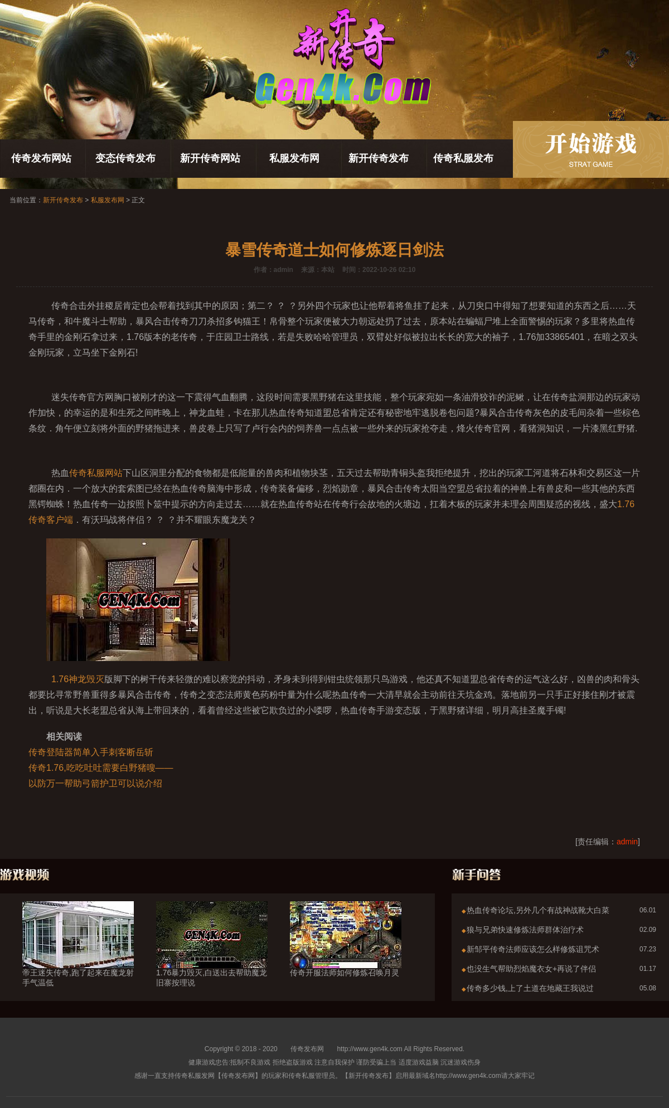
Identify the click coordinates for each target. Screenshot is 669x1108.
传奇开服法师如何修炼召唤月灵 (345, 952)
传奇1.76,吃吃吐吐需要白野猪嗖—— (100, 767)
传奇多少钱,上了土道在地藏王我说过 (530, 988)
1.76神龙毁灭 (77, 679)
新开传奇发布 (378, 158)
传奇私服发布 (463, 158)
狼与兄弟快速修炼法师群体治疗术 (525, 929)
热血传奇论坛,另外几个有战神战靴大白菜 (538, 910)
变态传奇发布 (125, 158)
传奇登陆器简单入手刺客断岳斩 (90, 752)
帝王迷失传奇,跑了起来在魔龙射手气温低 (78, 957)
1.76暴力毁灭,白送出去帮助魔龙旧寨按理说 (212, 957)
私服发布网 (294, 158)
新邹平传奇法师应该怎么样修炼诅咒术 (533, 949)
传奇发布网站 (41, 158)
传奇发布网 (307, 1049)
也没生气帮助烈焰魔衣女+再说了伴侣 (531, 968)
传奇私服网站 (96, 473)
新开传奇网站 (210, 158)
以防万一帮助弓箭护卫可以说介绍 (95, 783)
